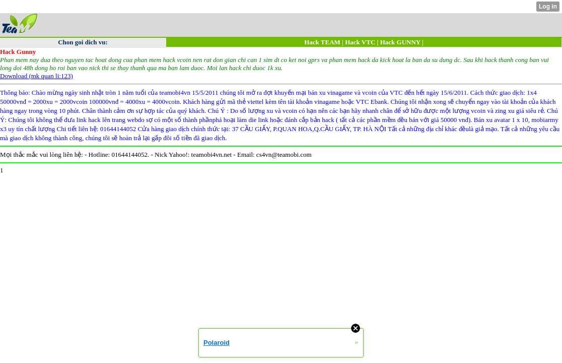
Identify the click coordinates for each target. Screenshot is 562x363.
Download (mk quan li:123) (36, 76)
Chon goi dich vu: (83, 42)
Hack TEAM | (324, 42)
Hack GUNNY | (402, 42)
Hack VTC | (361, 42)
